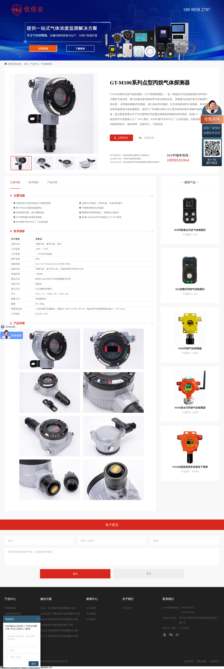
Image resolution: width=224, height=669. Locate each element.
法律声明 (188, 661)
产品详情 (52, 182)
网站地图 (201, 661)
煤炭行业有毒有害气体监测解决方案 (59, 619)
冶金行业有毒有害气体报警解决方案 (59, 630)
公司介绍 (127, 608)
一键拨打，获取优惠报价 (36, 668)
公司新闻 (91, 608)
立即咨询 (123, 137)
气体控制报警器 (13, 613)
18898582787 (187, 607)
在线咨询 (149, 137)
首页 (26, 64)
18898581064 (178, 160)
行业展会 (91, 619)
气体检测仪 (47, 64)
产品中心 (34, 64)
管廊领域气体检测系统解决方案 (56, 625)
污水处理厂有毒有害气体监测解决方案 (60, 613)
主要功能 (15, 182)
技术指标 (34, 182)
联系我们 (214, 661)
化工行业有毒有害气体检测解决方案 (59, 636)
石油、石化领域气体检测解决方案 (57, 608)
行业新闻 (91, 613)
